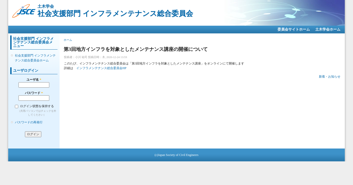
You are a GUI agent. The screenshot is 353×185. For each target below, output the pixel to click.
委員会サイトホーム (294, 29)
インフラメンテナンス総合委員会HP (101, 68)
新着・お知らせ (329, 76)
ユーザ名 (33, 79)
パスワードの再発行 (29, 122)
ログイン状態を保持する (37, 106)
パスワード (34, 93)
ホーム (68, 39)
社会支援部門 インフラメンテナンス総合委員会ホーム (35, 58)
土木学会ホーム (327, 29)
